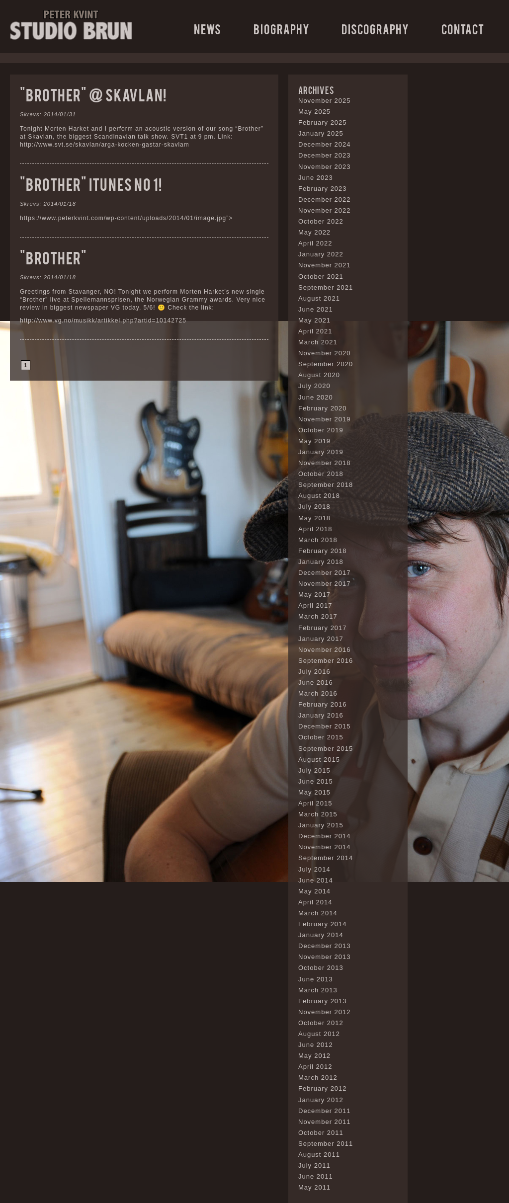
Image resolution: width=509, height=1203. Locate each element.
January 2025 (320, 133)
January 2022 (320, 254)
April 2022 (315, 243)
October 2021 (320, 276)
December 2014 (324, 836)
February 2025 (322, 122)
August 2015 (319, 759)
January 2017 (320, 638)
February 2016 (322, 704)
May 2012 (314, 1055)
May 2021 (314, 320)
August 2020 (319, 375)
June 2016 (315, 682)
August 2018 (319, 495)
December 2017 (324, 572)
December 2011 (324, 1111)
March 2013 (318, 990)
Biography (282, 28)
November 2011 (324, 1121)
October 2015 (320, 737)
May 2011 (314, 1187)
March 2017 (318, 616)
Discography (375, 28)
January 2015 (320, 825)
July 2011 (314, 1165)
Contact (462, 28)
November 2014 (324, 847)
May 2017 (314, 594)
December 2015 (324, 726)
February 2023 (322, 188)
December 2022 (324, 199)
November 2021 (324, 265)
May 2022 (314, 232)
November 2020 (324, 353)
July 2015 (314, 770)
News (207, 28)
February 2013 (322, 1001)
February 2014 (322, 924)
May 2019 (314, 441)
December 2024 (324, 144)
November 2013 (324, 957)
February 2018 (322, 551)
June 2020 (315, 397)
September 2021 (325, 287)
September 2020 (325, 364)
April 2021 (315, 331)
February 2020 (322, 408)
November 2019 (324, 419)
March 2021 (318, 342)
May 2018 (314, 518)
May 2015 (314, 792)
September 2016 (325, 660)
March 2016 (318, 693)
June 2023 (315, 177)
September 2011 (325, 1143)
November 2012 (324, 1012)
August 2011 (319, 1154)
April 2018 (315, 529)
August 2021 (319, 298)
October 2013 (320, 967)
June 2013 (315, 979)
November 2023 (324, 166)
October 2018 (320, 474)
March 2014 (318, 913)
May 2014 (314, 891)
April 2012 (315, 1066)
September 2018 (325, 484)
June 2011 (315, 1176)
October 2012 (320, 1023)
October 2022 (320, 221)
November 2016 (324, 649)
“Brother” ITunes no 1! (91, 183)
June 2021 (315, 309)
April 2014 (315, 902)
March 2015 (318, 814)
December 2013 (324, 946)
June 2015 (315, 781)
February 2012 (322, 1088)
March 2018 (318, 540)
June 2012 (315, 1044)
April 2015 (315, 803)
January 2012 (320, 1100)
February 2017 (322, 628)
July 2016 (314, 671)
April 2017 (315, 605)
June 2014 (315, 880)
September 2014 (325, 858)
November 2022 (324, 210)
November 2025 (324, 100)
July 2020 (314, 386)
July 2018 (314, 506)
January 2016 (320, 715)
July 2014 (314, 869)
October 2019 (320, 430)
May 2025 (314, 111)
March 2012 (318, 1077)
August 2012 (319, 1034)
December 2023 (324, 155)
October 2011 (320, 1132)
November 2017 (324, 583)
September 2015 (325, 748)
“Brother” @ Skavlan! (93, 94)
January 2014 (320, 935)
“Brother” (53, 257)
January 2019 (320, 452)
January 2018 (320, 561)
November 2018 (324, 463)
